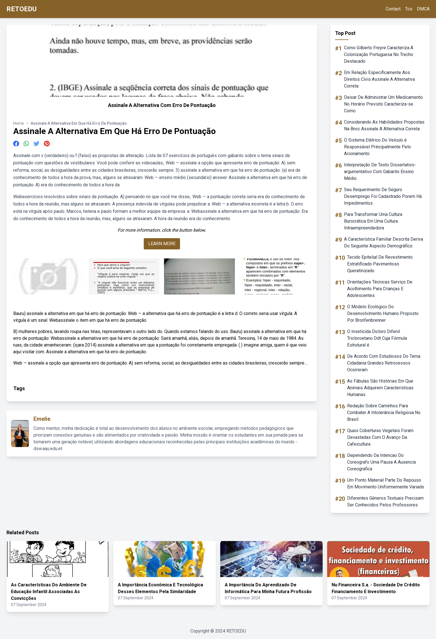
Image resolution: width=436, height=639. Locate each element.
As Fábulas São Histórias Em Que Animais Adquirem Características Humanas (380, 387)
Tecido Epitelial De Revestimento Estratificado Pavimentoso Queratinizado (380, 263)
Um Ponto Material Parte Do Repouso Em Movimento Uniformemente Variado (385, 483)
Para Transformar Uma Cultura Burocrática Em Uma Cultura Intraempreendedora (373, 221)
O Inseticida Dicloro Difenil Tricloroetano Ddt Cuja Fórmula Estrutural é (377, 338)
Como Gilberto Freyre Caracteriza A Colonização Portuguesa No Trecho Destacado (378, 54)
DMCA (423, 9)
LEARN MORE (162, 243)
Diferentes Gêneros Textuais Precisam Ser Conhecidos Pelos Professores (385, 501)
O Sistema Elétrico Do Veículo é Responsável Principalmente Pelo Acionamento (377, 146)
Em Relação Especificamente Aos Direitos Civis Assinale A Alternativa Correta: (379, 79)
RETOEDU (21, 9)
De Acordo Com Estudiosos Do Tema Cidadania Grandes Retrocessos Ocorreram (383, 363)
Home (18, 123)
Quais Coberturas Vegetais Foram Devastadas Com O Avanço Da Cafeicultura (380, 437)
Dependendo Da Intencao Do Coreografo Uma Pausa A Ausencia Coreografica (381, 462)
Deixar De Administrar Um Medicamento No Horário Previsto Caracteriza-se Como (383, 104)
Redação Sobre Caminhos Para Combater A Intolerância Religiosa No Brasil (384, 412)
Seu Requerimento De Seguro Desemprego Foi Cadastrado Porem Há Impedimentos (383, 196)
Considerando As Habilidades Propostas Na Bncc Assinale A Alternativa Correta (384, 125)
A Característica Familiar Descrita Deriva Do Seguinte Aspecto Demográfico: (383, 242)
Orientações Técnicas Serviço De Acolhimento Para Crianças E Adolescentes (379, 288)
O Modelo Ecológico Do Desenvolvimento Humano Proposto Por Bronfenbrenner (383, 313)
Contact (393, 9)
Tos (408, 9)
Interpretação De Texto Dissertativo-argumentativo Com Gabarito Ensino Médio (380, 171)
